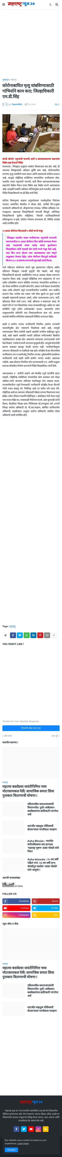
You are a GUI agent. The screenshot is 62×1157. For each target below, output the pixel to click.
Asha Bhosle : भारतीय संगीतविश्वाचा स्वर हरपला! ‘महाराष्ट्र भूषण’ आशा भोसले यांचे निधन (43, 846)
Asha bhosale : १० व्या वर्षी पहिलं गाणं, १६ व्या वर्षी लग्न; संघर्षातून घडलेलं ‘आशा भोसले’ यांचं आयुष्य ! (42, 864)
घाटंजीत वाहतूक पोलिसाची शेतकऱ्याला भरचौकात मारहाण (42, 827)
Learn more (23, 1143)
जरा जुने (55, 736)
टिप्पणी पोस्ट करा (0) (31, 728)
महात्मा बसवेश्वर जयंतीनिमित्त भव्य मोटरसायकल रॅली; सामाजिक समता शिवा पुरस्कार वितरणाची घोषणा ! (28, 791)
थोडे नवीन (8, 736)
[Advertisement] (31, 44)
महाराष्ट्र (13, 80)
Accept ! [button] (11, 1149)
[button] (3, 4)
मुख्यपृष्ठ (5, 80)
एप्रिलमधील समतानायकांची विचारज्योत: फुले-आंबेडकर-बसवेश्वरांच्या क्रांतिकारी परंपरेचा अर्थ (42, 809)
